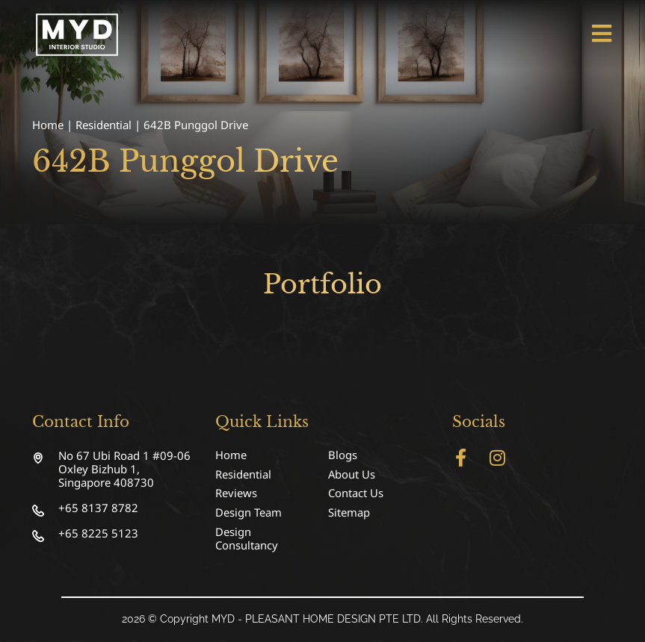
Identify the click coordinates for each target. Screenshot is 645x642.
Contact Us (355, 494)
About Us (352, 475)
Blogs (342, 455)
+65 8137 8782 (98, 507)
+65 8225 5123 (98, 533)
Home (48, 124)
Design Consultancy (246, 539)
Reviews (236, 494)
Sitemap (349, 513)
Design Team (248, 513)
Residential (103, 124)
